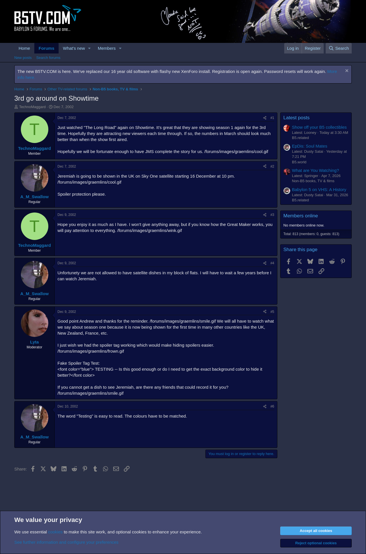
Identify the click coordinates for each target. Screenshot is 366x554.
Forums (46, 48)
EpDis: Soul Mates (309, 146)
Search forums (48, 57)
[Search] (339, 48)
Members (107, 48)
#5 (272, 312)
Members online (300, 216)
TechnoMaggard (32, 107)
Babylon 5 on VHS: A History (319, 189)
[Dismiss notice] (346, 71)
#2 (272, 166)
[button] (89, 48)
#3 (272, 215)
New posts (23, 57)
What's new (74, 48)
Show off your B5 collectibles (319, 127)
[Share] (264, 118)
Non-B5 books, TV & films (313, 181)
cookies (55, 531)
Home (24, 48)
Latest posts (296, 117)
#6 (272, 406)
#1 (272, 118)
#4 (272, 263)
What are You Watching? (315, 170)
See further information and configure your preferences (66, 542)
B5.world (299, 162)
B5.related (300, 138)
